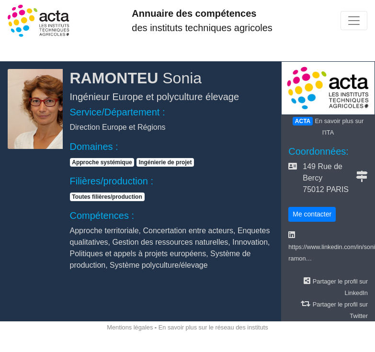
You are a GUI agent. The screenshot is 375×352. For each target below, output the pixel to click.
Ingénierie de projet (165, 162)
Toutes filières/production (107, 196)
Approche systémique (102, 162)
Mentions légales (130, 327)
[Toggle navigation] (354, 20)
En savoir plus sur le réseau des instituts (213, 327)
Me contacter (312, 214)
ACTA (302, 121)
